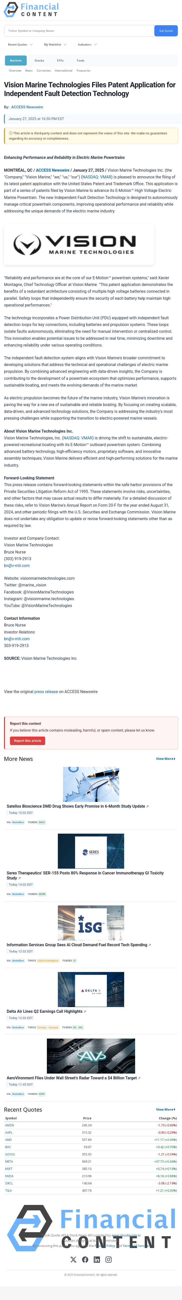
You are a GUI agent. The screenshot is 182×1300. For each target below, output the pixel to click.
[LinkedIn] (97, 1260)
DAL (81, 1027)
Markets (16, 60)
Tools (80, 60)
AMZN (9, 1125)
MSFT (8, 1169)
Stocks (39, 60)
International (63, 70)
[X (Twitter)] (73, 1260)
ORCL (9, 1183)
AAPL (8, 1132)
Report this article (27, 741)
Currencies (44, 70)
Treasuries (83, 70)
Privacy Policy (105, 1245)
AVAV (41, 1094)
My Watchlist (52, 44)
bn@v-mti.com (17, 565)
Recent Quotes (17, 44)
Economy (53, 1027)
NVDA (9, 1176)
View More (164, 758)
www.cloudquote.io (126, 1235)
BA (74, 1027)
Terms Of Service (136, 1245)
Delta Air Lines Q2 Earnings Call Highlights (47, 1011)
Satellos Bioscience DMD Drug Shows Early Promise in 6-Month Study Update (78, 806)
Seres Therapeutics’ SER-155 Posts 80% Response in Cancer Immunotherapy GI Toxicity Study (85, 876)
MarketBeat (18, 822)
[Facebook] (85, 1260)
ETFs (60, 60)
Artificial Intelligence (48, 960)
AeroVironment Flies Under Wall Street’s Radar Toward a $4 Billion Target (74, 1078)
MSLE (42, 822)
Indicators (84, 44)
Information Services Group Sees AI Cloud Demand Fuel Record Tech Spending (79, 944)
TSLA (8, 1190)
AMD (8, 1140)
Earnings (42, 1027)
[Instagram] (108, 1260)
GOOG (10, 1154)
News (29, 70)
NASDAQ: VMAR (96, 177)
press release (46, 691)
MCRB (42, 894)
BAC (8, 1147)
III (75, 960)
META (9, 1161)
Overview (15, 70)
